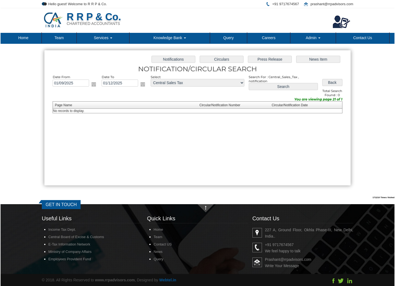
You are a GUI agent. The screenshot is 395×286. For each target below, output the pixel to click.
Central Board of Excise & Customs (70, 237)
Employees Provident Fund (63, 259)
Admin (313, 38)
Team (59, 38)
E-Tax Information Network (63, 244)
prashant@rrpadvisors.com (332, 4)
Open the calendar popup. (96, 85)
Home (23, 38)
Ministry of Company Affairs (63, 252)
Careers (269, 38)
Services (103, 38)
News (151, 252)
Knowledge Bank (170, 38)
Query (228, 38)
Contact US (156, 244)
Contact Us (362, 38)
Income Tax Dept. (56, 229)
